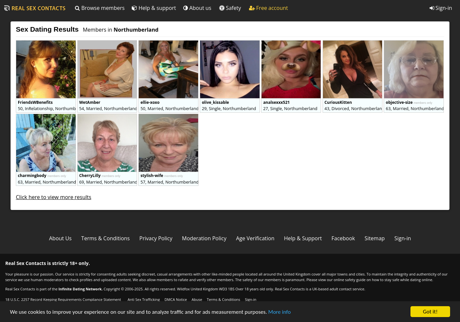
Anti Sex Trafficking (143, 299)
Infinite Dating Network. (80, 288)
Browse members (99, 8)
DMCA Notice (175, 299)
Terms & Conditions (105, 238)
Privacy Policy (155, 238)
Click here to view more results (53, 197)
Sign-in (441, 8)
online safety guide (350, 279)
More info (279, 312)
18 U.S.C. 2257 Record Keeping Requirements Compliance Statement (63, 299)
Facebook (343, 238)
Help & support (154, 8)
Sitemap (375, 238)
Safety (230, 8)
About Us (60, 238)
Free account (268, 8)
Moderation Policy (204, 238)
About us (197, 8)
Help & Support (303, 238)
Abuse (197, 299)
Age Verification (255, 238)
